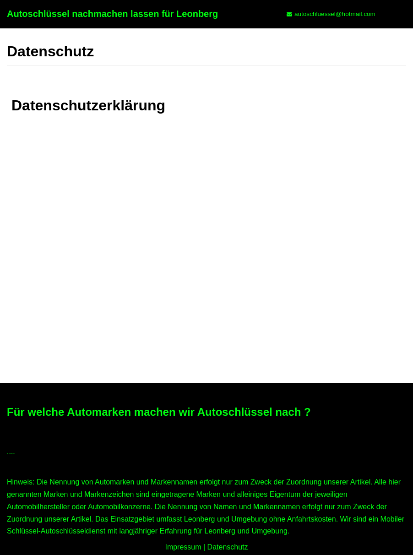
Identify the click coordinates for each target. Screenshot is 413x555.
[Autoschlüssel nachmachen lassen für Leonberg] (112, 14)
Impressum (183, 547)
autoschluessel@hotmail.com (334, 14)
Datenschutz (227, 547)
